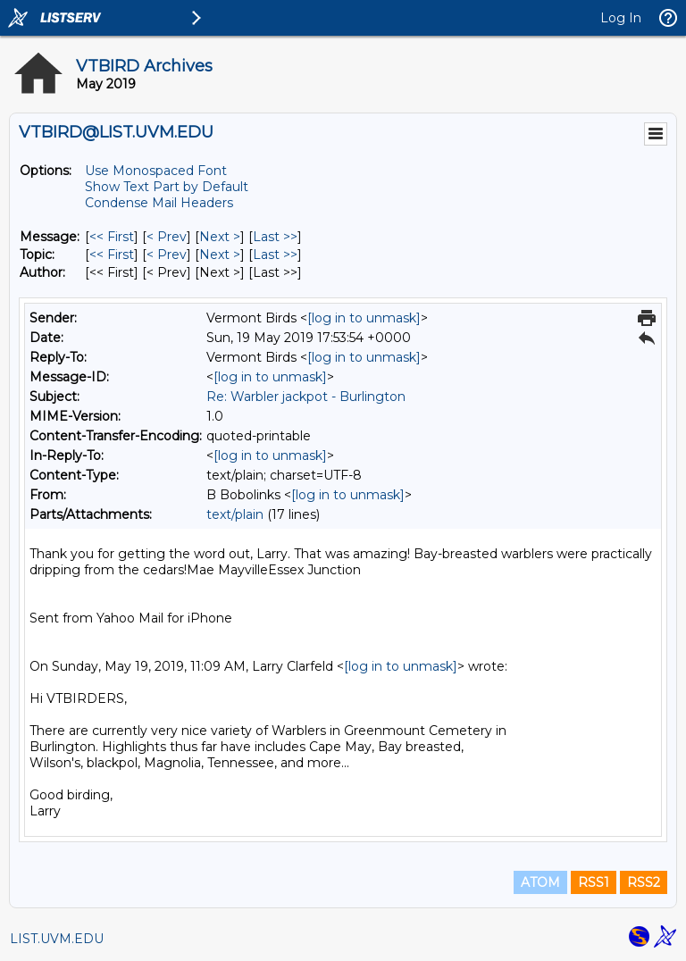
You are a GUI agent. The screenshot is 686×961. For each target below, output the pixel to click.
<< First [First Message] (111, 237)
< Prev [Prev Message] (166, 237)
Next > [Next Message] (219, 237)
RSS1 (593, 882)
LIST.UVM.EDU (57, 939)
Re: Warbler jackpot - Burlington (306, 397)
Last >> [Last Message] (275, 237)
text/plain (235, 514)
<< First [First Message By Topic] (111, 255)
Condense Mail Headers (159, 203)
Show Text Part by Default (166, 187)
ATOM (540, 882)
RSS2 (643, 882)
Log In (620, 18)
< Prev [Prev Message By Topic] (166, 255)
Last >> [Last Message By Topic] (275, 255)
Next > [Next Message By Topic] (219, 255)
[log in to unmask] (364, 318)
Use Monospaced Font (156, 171)
